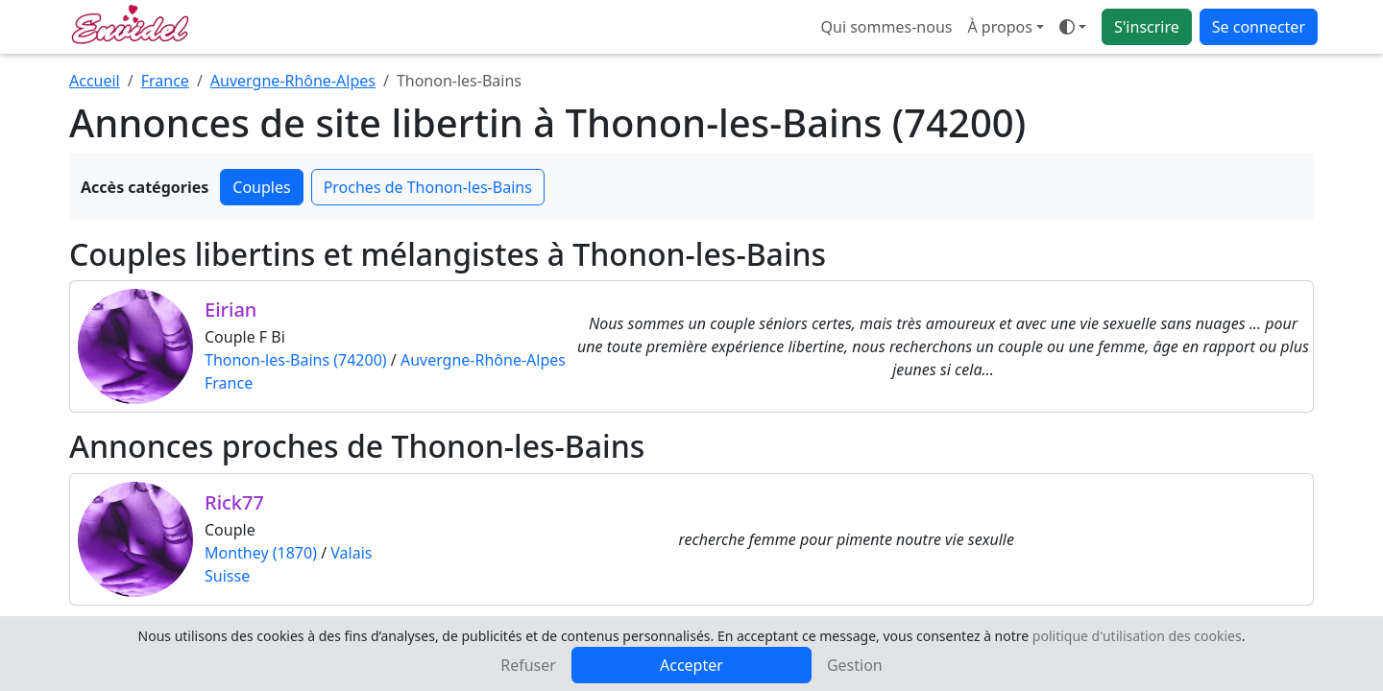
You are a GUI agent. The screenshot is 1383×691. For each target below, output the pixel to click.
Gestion (855, 665)
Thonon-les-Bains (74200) (296, 359)
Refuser (528, 665)
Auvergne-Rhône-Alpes (293, 80)
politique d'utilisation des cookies (1137, 636)
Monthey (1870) (261, 552)
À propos (999, 26)
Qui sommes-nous (887, 26)
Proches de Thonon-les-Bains (428, 187)
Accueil (94, 80)
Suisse (227, 575)
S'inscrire (1146, 26)
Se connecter (1258, 26)
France (165, 80)
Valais (351, 552)
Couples (261, 187)
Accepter (691, 665)
